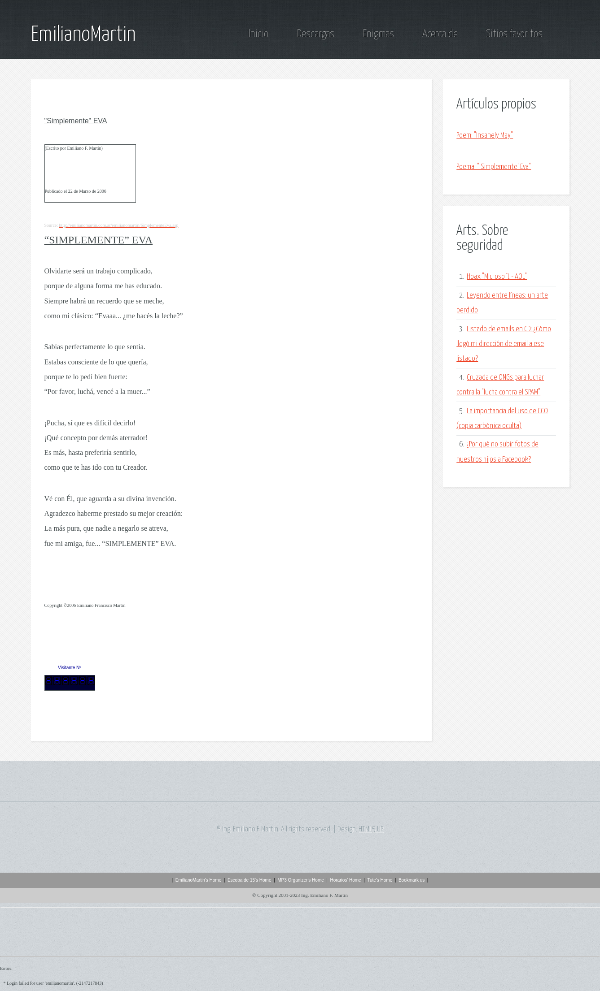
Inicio (258, 34)
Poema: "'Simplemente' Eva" (493, 167)
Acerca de (440, 34)
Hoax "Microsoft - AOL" (497, 277)
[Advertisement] (470, 552)
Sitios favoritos (514, 34)
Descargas (315, 34)
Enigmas (378, 34)
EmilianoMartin (83, 35)
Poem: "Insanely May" (484, 135)
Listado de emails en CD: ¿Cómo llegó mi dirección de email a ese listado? (503, 344)
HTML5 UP (371, 829)
